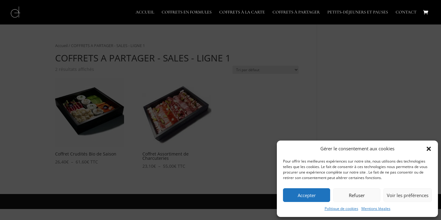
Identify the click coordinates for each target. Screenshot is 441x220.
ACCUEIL (145, 12)
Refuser (357, 195)
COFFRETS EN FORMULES (187, 12)
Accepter (307, 195)
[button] (429, 149)
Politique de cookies (341, 208)
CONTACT (406, 12)
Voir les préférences (407, 195)
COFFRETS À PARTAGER (296, 12)
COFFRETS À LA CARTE (242, 12)
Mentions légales (375, 208)
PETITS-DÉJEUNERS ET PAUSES (357, 12)
